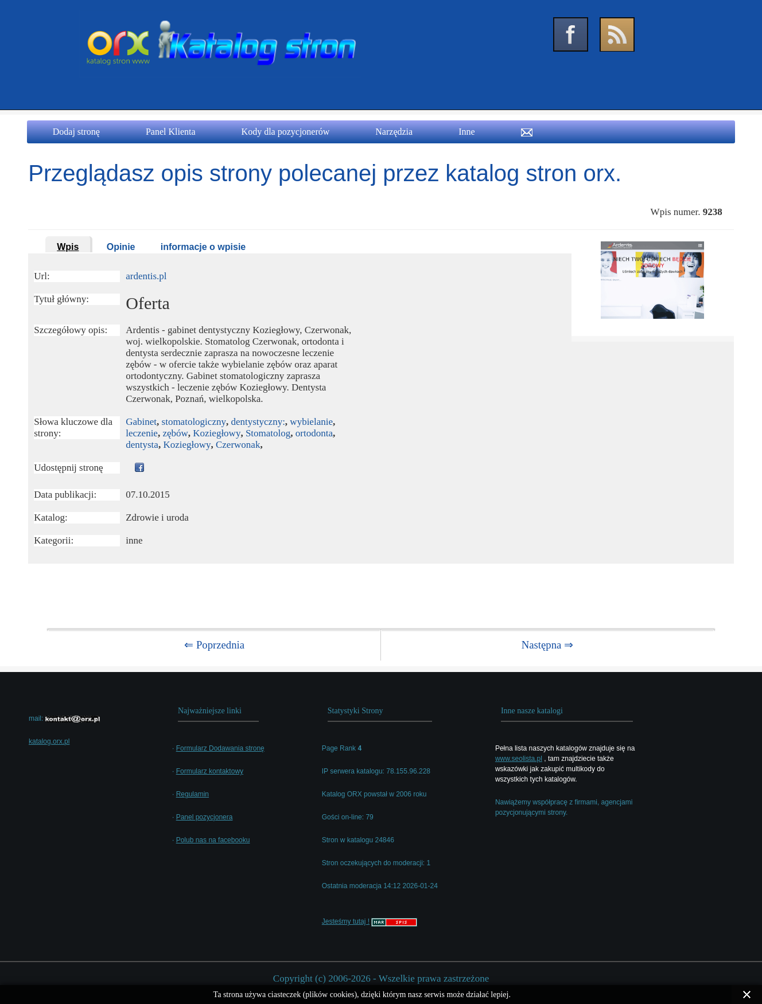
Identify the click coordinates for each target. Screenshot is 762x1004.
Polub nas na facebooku (213, 840)
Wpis (68, 247)
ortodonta (314, 433)
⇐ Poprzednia (214, 645)
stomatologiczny (194, 421)
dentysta (142, 444)
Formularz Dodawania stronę (220, 748)
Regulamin (192, 794)
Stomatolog (268, 433)
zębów (175, 433)
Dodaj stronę (76, 131)
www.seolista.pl (518, 759)
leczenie (142, 433)
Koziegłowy (216, 433)
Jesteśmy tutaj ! (346, 921)
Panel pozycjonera (204, 817)
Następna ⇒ (547, 645)
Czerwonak (238, 444)
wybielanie (311, 421)
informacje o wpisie (203, 247)
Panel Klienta (171, 131)
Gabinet (141, 421)
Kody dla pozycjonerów (286, 131)
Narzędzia (394, 131)
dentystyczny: (258, 421)
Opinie (121, 247)
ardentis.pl (146, 276)
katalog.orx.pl (49, 741)
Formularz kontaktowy (209, 771)
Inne (466, 131)
